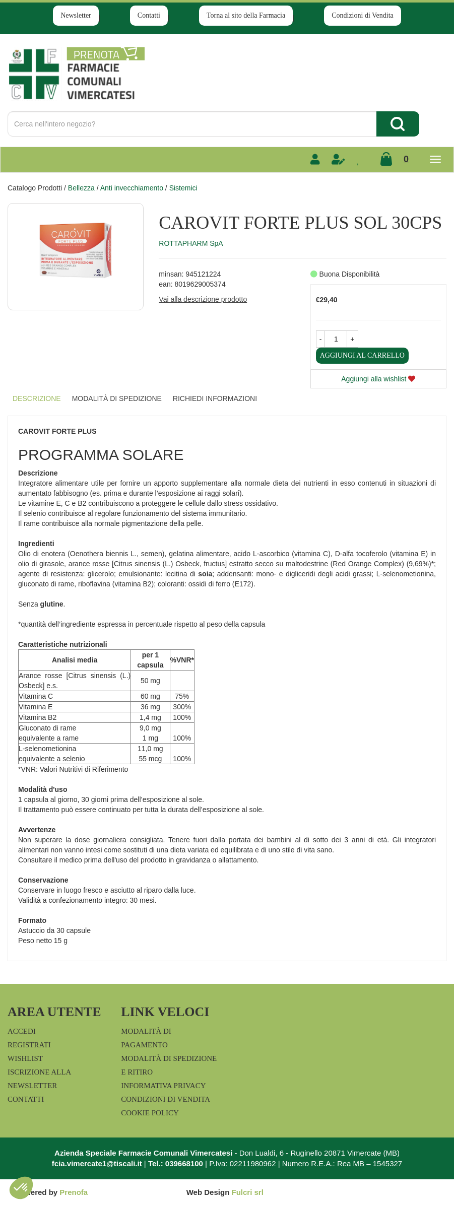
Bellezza (81, 188)
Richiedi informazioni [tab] (215, 398)
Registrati (29, 1045)
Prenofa (73, 1192)
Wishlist (25, 1058)
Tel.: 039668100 (175, 1163)
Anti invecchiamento (131, 188)
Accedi (22, 1031)
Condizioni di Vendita (363, 15)
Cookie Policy (150, 1113)
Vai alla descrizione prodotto (203, 299)
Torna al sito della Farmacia (246, 15)
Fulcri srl (247, 1192)
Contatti (149, 15)
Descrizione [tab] (37, 398)
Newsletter (75, 15)
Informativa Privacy (163, 1086)
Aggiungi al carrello (362, 355)
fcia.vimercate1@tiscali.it (97, 1163)
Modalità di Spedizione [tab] (117, 398)
